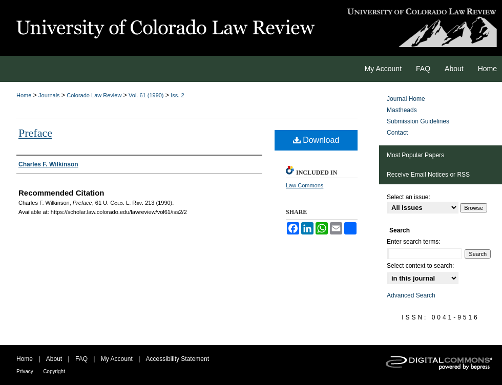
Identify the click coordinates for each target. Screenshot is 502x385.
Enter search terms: (414, 241)
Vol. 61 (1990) (146, 95)
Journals (49, 95)
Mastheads (402, 110)
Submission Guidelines (418, 121)
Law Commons (304, 185)
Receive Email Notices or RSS (428, 174)
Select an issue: (408, 197)
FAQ (81, 358)
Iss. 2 (177, 95)
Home (23, 95)
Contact (397, 132)
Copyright (54, 371)
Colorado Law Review (94, 95)
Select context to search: (420, 265)
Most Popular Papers (415, 155)
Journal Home (406, 98)
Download (316, 140)
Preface (35, 132)
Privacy (24, 371)
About (54, 358)
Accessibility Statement (177, 358)
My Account (117, 358)
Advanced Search (411, 295)
